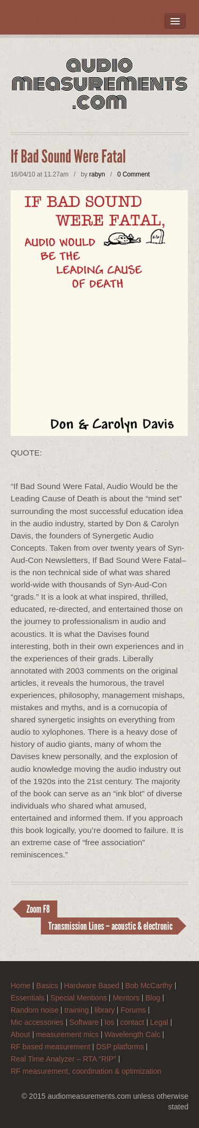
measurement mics (67, 1034)
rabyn (97, 174)
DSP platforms (120, 1046)
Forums (132, 1010)
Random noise (34, 1010)
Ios (110, 1022)
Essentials (28, 998)
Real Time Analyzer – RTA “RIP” (63, 1059)
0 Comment (133, 174)
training (76, 1010)
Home (20, 985)
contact (132, 1022)
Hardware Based (91, 985)
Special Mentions (78, 998)
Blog (152, 998)
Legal (159, 1022)
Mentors (126, 998)
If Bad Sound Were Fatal (68, 157)
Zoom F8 (38, 909)
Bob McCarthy (148, 985)
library (104, 1010)
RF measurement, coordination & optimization (86, 1071)
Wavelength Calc (132, 1034)
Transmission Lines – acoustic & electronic (110, 926)
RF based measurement (50, 1046)
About (20, 1034)
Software (84, 1022)
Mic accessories (37, 1022)
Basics (47, 985)
